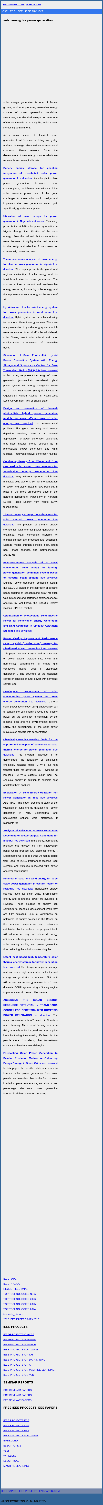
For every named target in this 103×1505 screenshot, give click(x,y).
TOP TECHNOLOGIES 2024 (19, 1309)
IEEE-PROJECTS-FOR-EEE (19, 1339)
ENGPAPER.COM (49, 1490)
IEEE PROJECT (34, 11)
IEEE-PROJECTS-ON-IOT (18, 1354)
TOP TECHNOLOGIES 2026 (19, 1298)
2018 (36, 1319)
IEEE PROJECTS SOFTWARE (20, 1349)
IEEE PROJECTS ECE (16, 1420)
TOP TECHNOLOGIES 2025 (19, 1304)
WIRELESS (10, 1455)
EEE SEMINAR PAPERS (17, 1400)
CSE (5, 11)
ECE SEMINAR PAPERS (17, 1395)
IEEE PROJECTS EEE (16, 1430)
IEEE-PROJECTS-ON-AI (17, 1364)
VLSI (6, 1450)
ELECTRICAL (11, 1460)
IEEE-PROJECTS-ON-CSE (18, 1334)
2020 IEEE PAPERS (14, 1319)
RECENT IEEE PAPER (16, 1288)
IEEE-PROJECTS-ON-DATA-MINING (24, 1359)
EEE (20, 11)
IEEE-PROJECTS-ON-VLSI (19, 1374)
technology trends (13, 1314)
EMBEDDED (10, 1440)
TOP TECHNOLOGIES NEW (19, 1293)
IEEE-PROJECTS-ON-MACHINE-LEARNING (29, 1369)
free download (30, 173)
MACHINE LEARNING (16, 1465)
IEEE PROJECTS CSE (16, 1425)
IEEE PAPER (33, 4)
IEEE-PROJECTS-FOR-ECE (19, 1344)
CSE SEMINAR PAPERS (17, 1390)
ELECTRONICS (12, 1445)
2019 (30, 1319)
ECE (13, 11)
